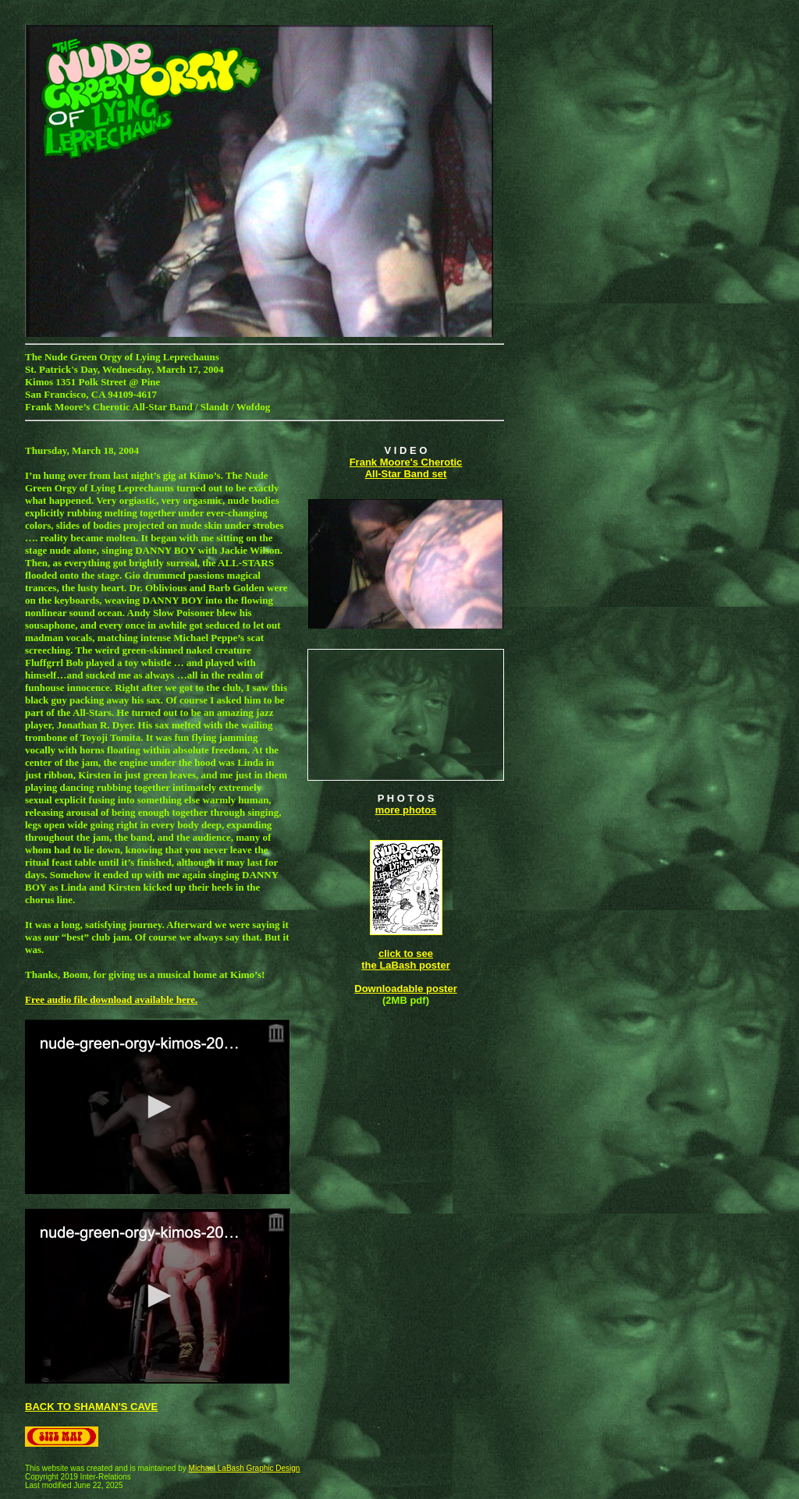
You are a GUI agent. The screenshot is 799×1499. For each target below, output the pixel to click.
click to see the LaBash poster (405, 959)
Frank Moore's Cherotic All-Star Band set (406, 468)
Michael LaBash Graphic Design (244, 1468)
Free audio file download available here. (111, 999)
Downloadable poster (405, 988)
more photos (406, 810)
